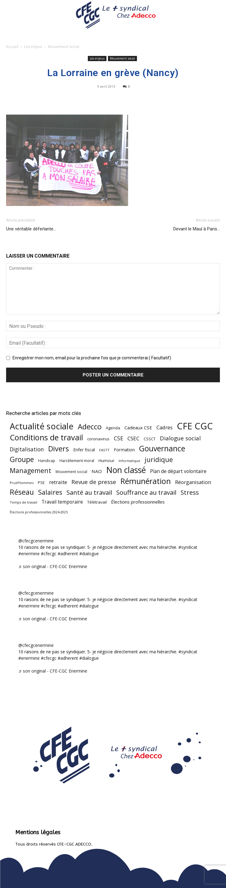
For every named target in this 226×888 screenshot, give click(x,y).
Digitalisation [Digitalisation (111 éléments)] (27, 449)
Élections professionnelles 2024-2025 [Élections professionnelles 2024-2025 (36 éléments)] (39, 512)
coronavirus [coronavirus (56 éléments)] (98, 439)
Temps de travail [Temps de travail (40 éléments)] (23, 502)
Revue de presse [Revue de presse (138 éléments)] (93, 482)
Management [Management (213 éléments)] (30, 470)
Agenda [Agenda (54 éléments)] (113, 428)
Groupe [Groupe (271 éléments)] (22, 459)
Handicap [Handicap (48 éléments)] (46, 460)
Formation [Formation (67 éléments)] (124, 450)
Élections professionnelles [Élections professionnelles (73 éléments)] (138, 502)
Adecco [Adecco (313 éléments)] (90, 426)
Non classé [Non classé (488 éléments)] (126, 470)
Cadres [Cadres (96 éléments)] (164, 427)
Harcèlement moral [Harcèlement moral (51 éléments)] (76, 460)
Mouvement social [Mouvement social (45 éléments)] (71, 471)
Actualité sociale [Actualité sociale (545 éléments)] (42, 426)
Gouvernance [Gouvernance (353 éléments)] (162, 448)
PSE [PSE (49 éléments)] (41, 482)
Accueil (12, 46)
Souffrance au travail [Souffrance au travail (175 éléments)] (146, 492)
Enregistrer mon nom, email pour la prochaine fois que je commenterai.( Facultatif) (92, 357)
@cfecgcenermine (36, 541)
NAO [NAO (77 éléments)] (96, 471)
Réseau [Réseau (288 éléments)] (22, 492)
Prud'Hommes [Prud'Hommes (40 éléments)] (22, 482)
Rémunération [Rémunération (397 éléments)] (145, 481)
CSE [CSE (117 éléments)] (118, 438)
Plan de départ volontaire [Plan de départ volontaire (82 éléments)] (178, 471)
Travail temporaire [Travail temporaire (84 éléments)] (62, 502)
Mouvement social (63, 46)
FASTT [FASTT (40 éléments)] (104, 450)
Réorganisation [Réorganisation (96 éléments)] (193, 482)
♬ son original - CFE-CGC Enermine (52, 566)
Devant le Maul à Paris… (196, 229)
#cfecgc (48, 553)
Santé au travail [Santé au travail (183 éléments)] (89, 492)
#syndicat (187, 547)
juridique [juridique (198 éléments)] (159, 459)
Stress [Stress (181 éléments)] (190, 492)
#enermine (29, 553)
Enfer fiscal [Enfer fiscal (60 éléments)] (84, 450)
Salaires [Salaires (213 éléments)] (50, 492)
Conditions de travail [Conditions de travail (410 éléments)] (46, 437)
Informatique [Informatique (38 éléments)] (129, 460)
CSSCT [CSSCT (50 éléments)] (150, 439)
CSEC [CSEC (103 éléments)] (133, 438)
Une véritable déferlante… (31, 229)
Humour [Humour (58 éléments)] (106, 460)
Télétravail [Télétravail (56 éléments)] (97, 502)
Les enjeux (33, 46)
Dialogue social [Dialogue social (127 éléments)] (180, 438)
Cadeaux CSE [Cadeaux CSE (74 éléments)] (138, 427)
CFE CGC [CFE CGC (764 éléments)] (195, 426)
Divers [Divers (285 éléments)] (58, 449)
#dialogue (89, 553)
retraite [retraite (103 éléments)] (58, 482)
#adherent (68, 553)
